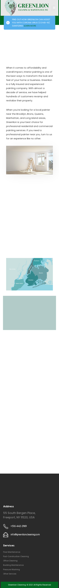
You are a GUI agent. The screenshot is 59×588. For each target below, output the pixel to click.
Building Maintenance (13, 565)
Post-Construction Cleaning (16, 556)
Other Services (9, 574)
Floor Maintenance (11, 552)
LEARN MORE (30, 25)
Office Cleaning (10, 560)
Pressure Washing (11, 569)
